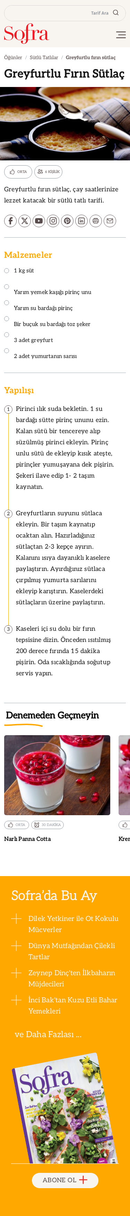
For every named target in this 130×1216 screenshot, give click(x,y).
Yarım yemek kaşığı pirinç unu (47, 290)
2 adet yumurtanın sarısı (40, 354)
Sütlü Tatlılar (44, 58)
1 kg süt (19, 271)
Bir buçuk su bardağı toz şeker (47, 322)
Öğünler (13, 58)
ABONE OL (65, 1180)
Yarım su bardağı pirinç (38, 306)
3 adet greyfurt (28, 338)
